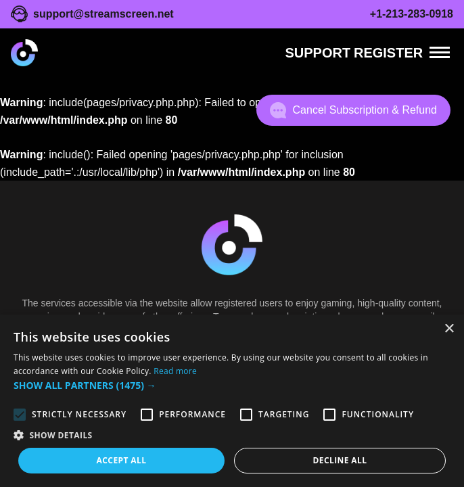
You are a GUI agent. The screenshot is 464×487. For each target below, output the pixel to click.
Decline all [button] (340, 460)
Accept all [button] (122, 460)
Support (317, 52)
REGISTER (388, 52)
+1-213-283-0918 (411, 14)
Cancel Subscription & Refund (353, 110)
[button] (232, 385)
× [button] (449, 329)
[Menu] (439, 52)
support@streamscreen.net (103, 14)
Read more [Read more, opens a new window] (175, 371)
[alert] (232, 401)
